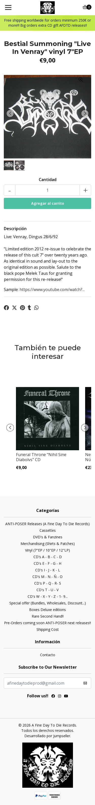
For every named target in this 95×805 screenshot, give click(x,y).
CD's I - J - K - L (47, 570)
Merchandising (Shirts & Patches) (48, 543)
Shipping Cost (47, 629)
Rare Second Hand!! (48, 616)
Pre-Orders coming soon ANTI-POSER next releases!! (47, 622)
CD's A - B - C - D (47, 556)
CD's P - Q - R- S (47, 583)
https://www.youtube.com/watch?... (52, 289)
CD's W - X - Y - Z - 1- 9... (48, 596)
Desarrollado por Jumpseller (47, 735)
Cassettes (48, 530)
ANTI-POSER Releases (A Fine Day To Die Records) (47, 523)
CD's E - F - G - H (47, 563)
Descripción (15, 228)
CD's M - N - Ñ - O (47, 576)
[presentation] (10, 113)
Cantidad (47, 179)
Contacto (47, 654)
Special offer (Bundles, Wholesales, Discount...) (47, 603)
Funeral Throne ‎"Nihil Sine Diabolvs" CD (41, 457)
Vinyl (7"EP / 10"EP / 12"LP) (47, 550)
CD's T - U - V (47, 589)
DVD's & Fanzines (47, 537)
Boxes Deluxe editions (47, 609)
